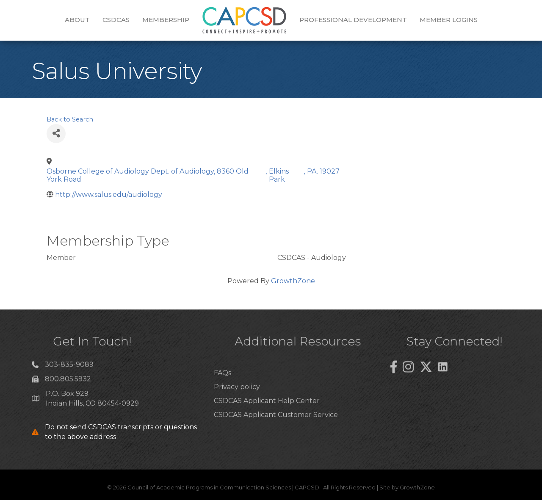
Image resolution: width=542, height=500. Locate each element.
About (77, 20)
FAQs (222, 387)
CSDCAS (116, 20)
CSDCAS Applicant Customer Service (276, 429)
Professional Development (353, 20)
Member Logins (449, 20)
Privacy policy (237, 401)
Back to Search (70, 119)
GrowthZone (293, 281)
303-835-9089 (69, 367)
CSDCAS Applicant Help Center (267, 415)
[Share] (56, 133)
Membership (165, 20)
